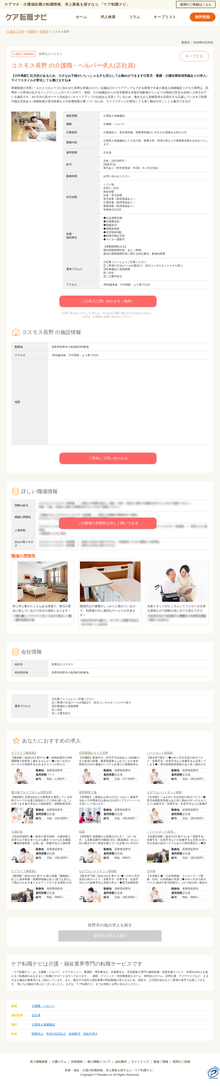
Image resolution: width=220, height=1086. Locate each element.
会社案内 (121, 1061)
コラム (134, 17)
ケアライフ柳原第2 (23, 871)
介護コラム (59, 1061)
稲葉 (82, 831)
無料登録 (202, 17)
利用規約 (77, 1061)
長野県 (32, 31)
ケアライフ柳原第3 (23, 753)
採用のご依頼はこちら (195, 4)
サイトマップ (140, 1061)
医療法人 (37, 1033)
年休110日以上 (56, 1033)
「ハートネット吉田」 (161, 831)
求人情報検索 (38, 1061)
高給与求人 (90, 1033)
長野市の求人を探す (110, 936)
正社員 (36, 1015)
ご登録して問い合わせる (108, 458)
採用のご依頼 (181, 1061)
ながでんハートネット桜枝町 (98, 871)
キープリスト (165, 17)
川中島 (151, 871)
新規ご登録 (161, 1061)
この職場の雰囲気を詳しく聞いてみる (107, 523)
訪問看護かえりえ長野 (93, 753)
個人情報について (99, 1061)
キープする (194, 56)
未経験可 (74, 1033)
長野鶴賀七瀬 (88, 792)
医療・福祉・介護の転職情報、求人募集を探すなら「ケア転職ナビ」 (110, 1070)
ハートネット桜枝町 (160, 753)
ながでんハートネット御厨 (164, 792)
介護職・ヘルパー (43, 1006)
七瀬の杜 (17, 831)
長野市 (44, 31)
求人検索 (108, 17)
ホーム (81, 17)
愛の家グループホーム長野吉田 (31, 792)
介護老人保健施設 (43, 1024)
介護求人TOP (15, 31)
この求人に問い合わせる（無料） (108, 301)
